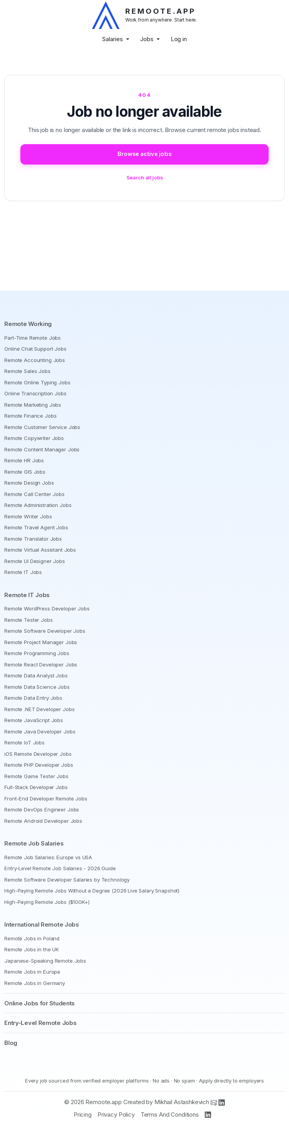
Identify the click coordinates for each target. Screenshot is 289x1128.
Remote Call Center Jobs (34, 494)
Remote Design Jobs (29, 483)
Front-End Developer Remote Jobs (45, 798)
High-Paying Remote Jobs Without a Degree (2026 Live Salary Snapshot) (91, 890)
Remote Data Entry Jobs (33, 698)
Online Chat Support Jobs (35, 349)
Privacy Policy (116, 1114)
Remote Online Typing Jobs (37, 382)
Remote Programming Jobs (36, 653)
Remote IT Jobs (23, 572)
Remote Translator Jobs (33, 539)
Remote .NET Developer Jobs (39, 709)
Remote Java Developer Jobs (39, 731)
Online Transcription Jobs (35, 393)
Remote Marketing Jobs (32, 405)
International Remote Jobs (41, 924)
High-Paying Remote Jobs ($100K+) (46, 902)
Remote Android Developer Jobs (43, 821)
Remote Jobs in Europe (32, 972)
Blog (10, 1043)
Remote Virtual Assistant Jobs (40, 550)
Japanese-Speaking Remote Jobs (45, 961)
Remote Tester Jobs (28, 620)
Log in (179, 39)
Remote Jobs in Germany (34, 983)
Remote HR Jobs (24, 460)
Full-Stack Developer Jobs (35, 787)
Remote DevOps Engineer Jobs (41, 809)
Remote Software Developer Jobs (44, 631)
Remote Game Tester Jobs (36, 776)
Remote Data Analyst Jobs (35, 675)
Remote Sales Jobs (27, 371)
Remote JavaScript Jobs (33, 720)
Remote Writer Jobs (28, 516)
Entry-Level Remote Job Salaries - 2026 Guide (60, 868)
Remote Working (28, 324)
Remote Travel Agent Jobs (36, 527)
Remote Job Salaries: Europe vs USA (48, 857)
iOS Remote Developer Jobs (37, 754)
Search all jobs (144, 178)
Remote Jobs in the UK (31, 949)
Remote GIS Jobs (24, 472)
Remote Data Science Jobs (36, 687)
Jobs (147, 39)
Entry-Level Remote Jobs (40, 1023)
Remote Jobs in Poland (32, 938)
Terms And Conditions (170, 1114)
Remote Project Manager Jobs (40, 642)
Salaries (112, 39)
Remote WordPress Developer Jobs (46, 608)
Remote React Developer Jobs (40, 664)
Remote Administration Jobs (37, 505)
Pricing (83, 1114)
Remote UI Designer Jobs (34, 561)
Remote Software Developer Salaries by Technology (67, 879)
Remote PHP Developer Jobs (38, 765)
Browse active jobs (144, 154)
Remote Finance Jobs (30, 416)
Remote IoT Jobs (24, 742)
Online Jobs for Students (39, 1003)
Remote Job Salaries (33, 843)
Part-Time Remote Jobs (32, 338)
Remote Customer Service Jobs (42, 427)
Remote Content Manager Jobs (41, 449)
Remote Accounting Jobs (34, 360)
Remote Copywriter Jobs (34, 438)
